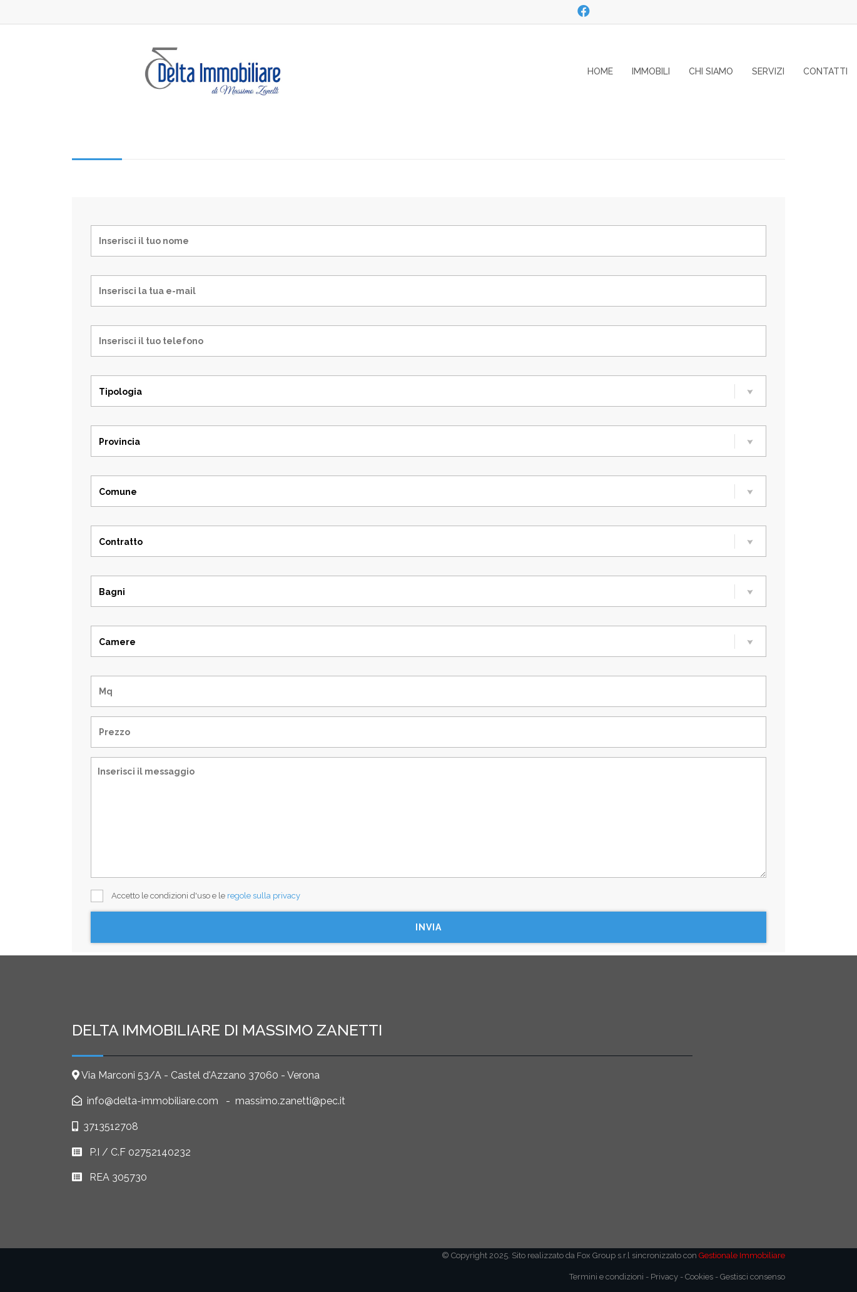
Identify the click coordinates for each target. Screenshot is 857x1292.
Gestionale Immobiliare (742, 1255)
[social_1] (583, 11)
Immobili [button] (651, 71)
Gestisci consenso (752, 1276)
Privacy (664, 1276)
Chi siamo (711, 71)
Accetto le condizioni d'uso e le (195, 896)
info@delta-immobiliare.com (151, 1101)
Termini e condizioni (606, 1276)
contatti (825, 71)
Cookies (699, 1276)
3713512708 (110, 1126)
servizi (768, 71)
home (600, 71)
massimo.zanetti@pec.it (290, 1101)
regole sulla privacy (263, 895)
